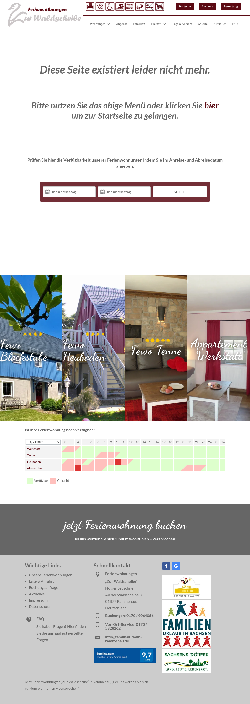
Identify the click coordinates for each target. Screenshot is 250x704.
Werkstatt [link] (33, 448)
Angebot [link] (121, 24)
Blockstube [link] (34, 468)
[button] (166, 566)
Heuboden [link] (34, 462)
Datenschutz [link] (39, 606)
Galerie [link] (203, 24)
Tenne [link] (31, 455)
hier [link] (211, 105)
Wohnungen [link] (97, 24)
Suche (180, 191)
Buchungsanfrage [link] (43, 587)
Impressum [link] (38, 600)
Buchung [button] (207, 6)
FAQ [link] (235, 24)
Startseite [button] (185, 6)
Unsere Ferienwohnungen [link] (50, 574)
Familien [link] (139, 24)
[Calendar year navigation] (43, 442)
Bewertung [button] (231, 6)
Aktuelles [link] (220, 24)
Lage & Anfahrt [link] (182, 24)
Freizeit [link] (156, 24)
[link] (186, 597)
